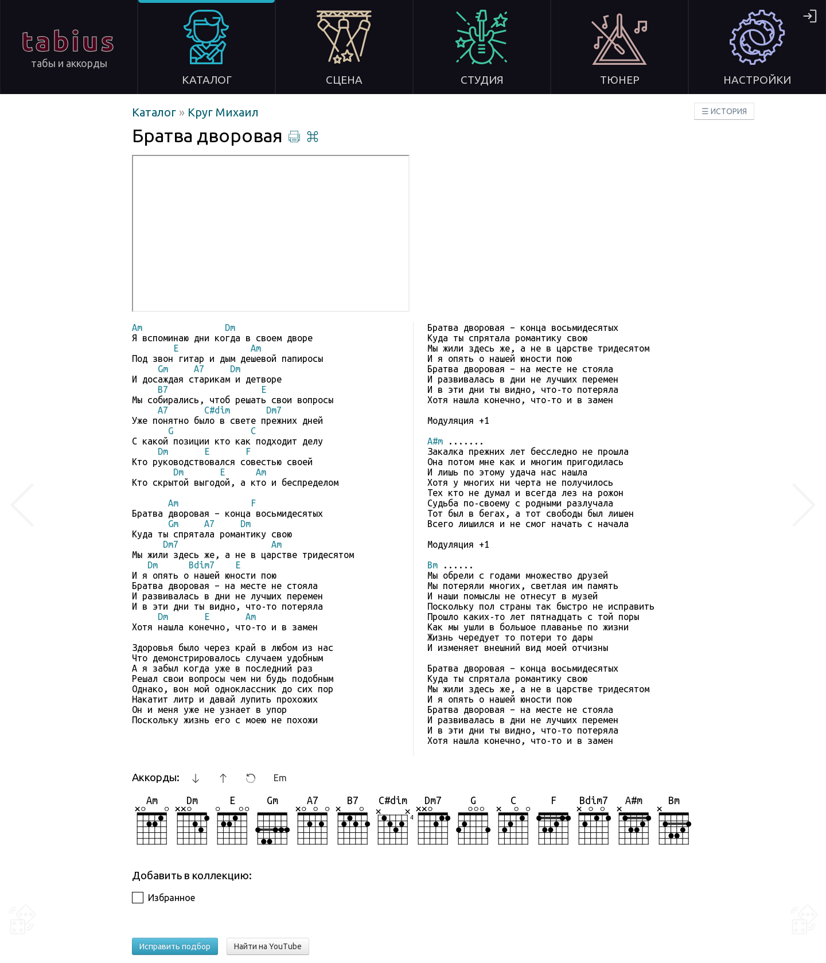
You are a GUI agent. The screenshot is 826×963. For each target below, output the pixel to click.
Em (280, 778)
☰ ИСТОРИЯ (724, 111)
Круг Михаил (223, 112)
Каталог (155, 112)
